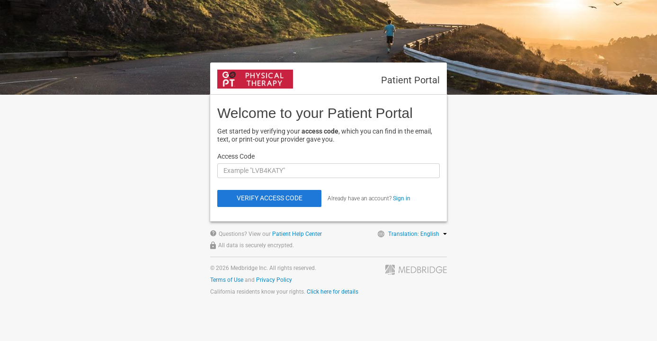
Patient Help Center (297, 234)
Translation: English (417, 234)
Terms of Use (226, 280)
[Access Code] (328, 170)
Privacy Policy (274, 280)
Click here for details (332, 291)
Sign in (401, 198)
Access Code (236, 156)
